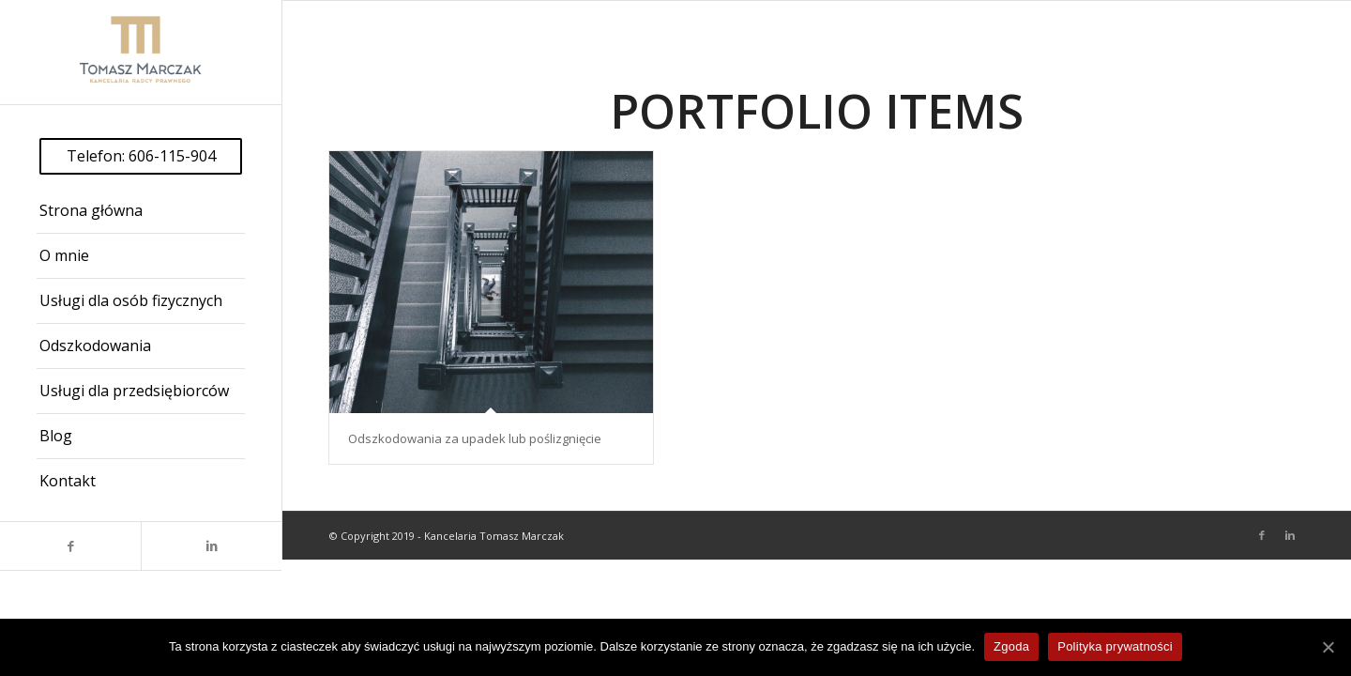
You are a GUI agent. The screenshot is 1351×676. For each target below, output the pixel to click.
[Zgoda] (1327, 647)
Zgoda (1011, 646)
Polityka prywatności (1115, 646)
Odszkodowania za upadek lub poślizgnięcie (474, 438)
